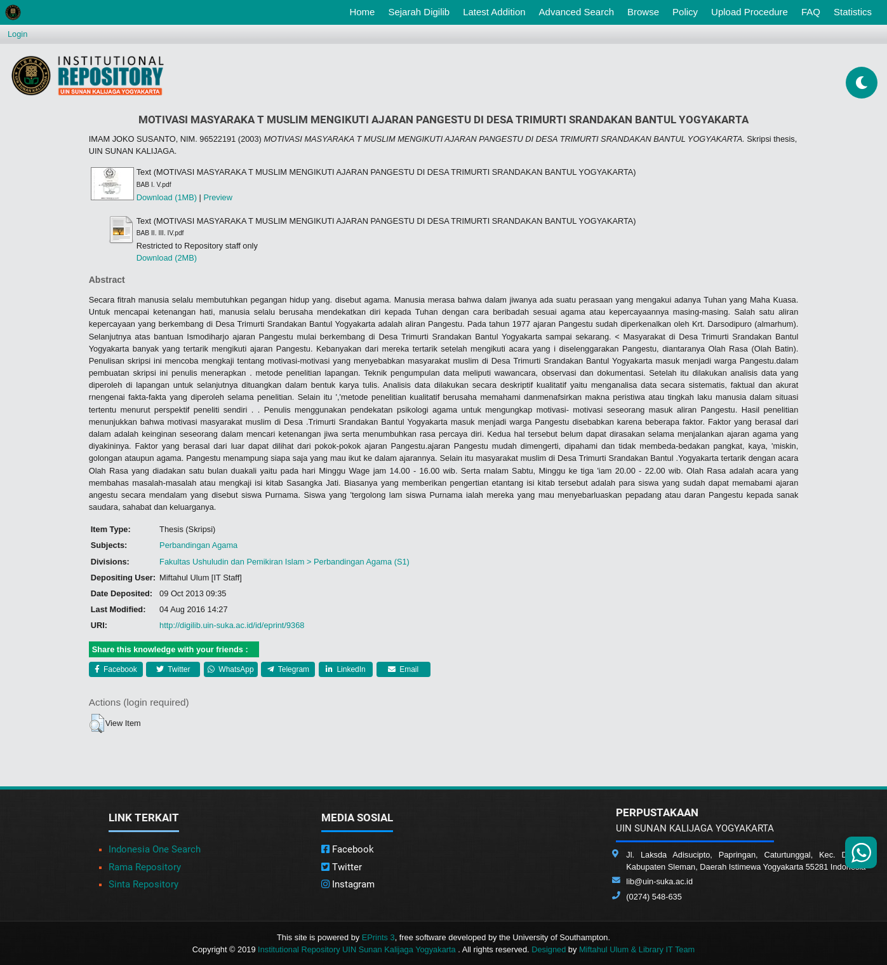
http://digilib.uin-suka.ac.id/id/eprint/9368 (231, 625)
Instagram (348, 884)
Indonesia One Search (155, 849)
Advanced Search (576, 11)
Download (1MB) (167, 197)
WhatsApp (231, 669)
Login (17, 34)
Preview (217, 197)
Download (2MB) (167, 258)
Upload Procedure (749, 11)
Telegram (288, 669)
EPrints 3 (378, 937)
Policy (685, 11)
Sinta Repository (143, 884)
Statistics (853, 11)
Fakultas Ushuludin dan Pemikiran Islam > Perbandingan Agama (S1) (284, 561)
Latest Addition (494, 11)
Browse (643, 11)
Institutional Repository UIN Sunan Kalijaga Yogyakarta (358, 949)
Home (364, 10)
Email (403, 669)
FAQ (810, 11)
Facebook (116, 669)
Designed (548, 949)
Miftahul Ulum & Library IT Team (637, 949)
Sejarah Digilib (419, 11)
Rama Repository (145, 867)
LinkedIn (346, 669)
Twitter (173, 669)
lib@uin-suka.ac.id (659, 881)
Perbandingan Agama (198, 545)
